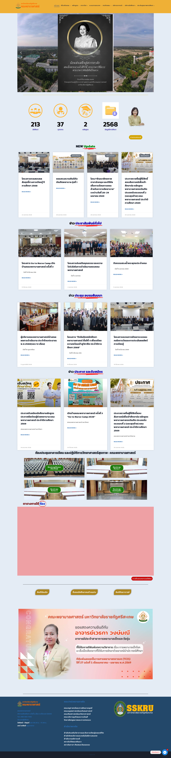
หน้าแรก (57, 5)
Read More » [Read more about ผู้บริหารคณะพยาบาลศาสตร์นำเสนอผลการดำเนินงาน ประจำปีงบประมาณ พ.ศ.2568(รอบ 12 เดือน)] (25, 355)
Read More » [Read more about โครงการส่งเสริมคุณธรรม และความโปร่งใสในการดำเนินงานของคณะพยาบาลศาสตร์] (72, 281)
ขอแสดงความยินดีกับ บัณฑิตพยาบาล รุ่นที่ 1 (67, 180)
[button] (21, 52)
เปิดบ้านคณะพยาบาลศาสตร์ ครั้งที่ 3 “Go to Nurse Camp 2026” (85, 415)
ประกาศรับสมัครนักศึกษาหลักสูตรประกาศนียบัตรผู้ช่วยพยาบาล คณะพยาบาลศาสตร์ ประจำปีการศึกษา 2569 (38, 418)
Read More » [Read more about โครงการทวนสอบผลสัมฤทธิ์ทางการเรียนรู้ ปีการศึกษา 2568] (26, 192)
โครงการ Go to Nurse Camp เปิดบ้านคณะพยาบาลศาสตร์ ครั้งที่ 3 (38, 264)
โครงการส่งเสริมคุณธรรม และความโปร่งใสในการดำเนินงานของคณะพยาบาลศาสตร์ (85, 266)
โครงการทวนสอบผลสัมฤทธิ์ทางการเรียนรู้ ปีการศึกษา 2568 (33, 182)
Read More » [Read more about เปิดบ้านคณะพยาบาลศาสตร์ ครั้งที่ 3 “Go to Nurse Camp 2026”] (71, 428)
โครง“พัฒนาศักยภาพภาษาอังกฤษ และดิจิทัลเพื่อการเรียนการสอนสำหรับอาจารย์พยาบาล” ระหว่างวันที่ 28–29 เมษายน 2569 (102, 187)
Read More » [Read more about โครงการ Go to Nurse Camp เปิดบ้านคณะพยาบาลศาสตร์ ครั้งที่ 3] (26, 278)
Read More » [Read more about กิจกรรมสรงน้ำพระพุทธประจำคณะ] (118, 274)
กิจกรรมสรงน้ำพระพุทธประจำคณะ (130, 263)
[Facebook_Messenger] (165, 752)
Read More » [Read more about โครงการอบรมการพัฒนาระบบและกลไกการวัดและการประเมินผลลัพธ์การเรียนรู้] (118, 355)
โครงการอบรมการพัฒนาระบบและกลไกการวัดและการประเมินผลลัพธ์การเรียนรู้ (131, 340)
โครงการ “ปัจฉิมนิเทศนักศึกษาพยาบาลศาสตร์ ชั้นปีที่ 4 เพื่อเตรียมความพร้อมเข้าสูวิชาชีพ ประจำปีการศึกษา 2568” (84, 342)
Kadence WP (92, 754)
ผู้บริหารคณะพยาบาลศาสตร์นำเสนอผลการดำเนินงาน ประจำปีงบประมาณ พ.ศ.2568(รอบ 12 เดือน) (39, 340)
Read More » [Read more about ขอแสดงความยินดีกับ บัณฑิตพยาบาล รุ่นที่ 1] (60, 188)
